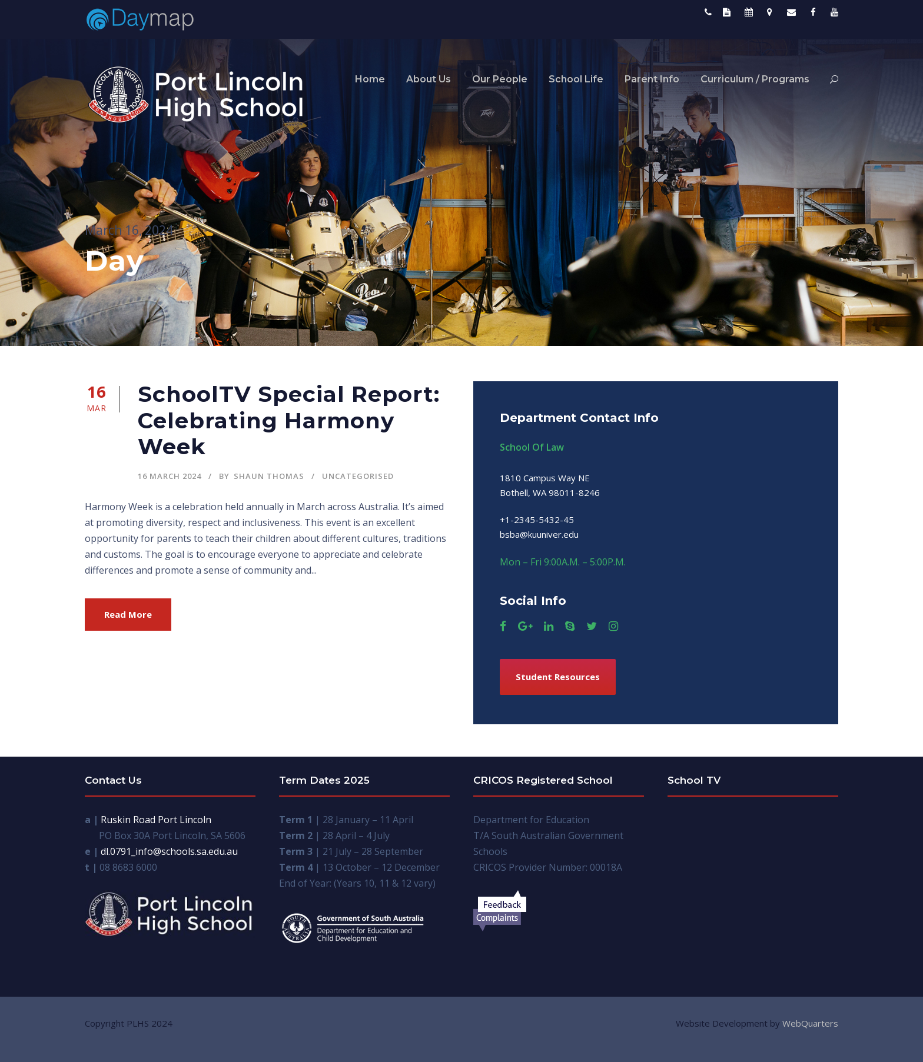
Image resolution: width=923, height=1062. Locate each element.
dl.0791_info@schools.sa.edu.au (169, 851)
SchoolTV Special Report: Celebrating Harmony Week (289, 420)
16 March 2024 (169, 476)
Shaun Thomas (269, 476)
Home (370, 79)
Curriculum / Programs (754, 79)
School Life (576, 79)
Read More (128, 614)
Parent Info (652, 79)
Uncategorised (358, 476)
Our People (499, 79)
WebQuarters (810, 1023)
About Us (428, 79)
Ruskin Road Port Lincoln (156, 819)
